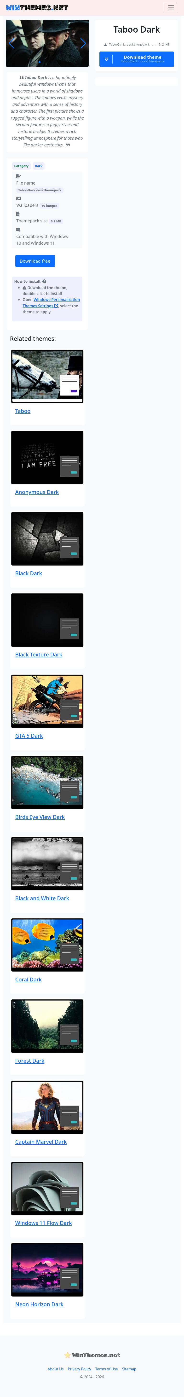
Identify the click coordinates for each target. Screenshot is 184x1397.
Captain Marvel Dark (41, 1141)
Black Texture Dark (38, 654)
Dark (39, 166)
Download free (35, 261)
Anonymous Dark (37, 491)
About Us (55, 1369)
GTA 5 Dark (29, 735)
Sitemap (129, 1369)
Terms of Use (106, 1369)
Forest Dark (30, 1060)
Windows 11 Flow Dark (43, 1222)
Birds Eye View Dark (40, 816)
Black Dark (28, 573)
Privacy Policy (79, 1369)
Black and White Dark (42, 898)
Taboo (23, 410)
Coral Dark (28, 979)
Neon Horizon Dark (39, 1304)
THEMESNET (37, 8)
